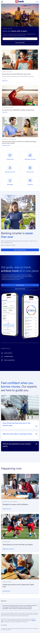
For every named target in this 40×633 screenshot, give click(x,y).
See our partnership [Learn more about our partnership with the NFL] (20, 42)
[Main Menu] (2, 1)
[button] (37, 2)
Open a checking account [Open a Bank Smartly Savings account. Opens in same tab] (20, 249)
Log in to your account (20, 288)
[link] (20, 71)
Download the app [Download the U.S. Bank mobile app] (20, 285)
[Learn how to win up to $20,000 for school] (5, 112)
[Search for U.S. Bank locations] (7, 353)
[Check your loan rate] (6, 145)
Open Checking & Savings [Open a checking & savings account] (20, 38)
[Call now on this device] (8, 356)
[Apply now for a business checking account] (5, 80)
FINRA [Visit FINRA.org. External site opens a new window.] (33, 620)
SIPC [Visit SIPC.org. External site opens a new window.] (2, 621)
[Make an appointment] (9, 360)
